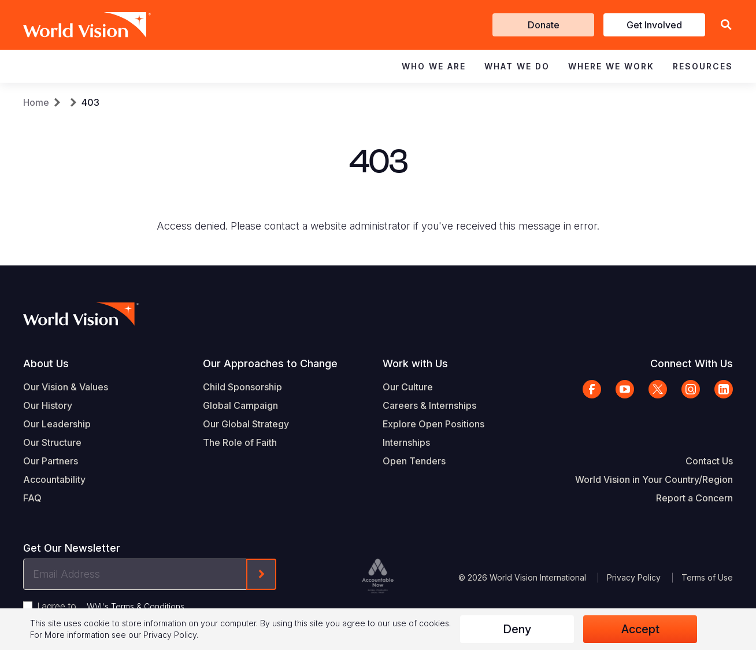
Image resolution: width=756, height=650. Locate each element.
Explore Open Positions (433, 424)
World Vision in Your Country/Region (654, 479)
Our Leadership (57, 424)
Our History (47, 405)
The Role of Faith (240, 442)
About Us (46, 363)
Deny (517, 629)
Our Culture (408, 387)
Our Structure (52, 442)
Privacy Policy (634, 577)
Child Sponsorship (242, 387)
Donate (543, 25)
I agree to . (111, 606)
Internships (406, 442)
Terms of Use (707, 577)
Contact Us (709, 461)
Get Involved (654, 25)
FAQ (32, 498)
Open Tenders (414, 461)
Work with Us (415, 363)
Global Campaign (240, 405)
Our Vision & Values (65, 387)
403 (90, 102)
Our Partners (50, 461)
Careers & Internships (429, 405)
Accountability (54, 479)
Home (36, 102)
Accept (640, 629)
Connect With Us (691, 363)
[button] (726, 25)
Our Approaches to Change (270, 363)
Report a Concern (694, 498)
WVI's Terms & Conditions (135, 606)
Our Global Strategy (246, 424)
